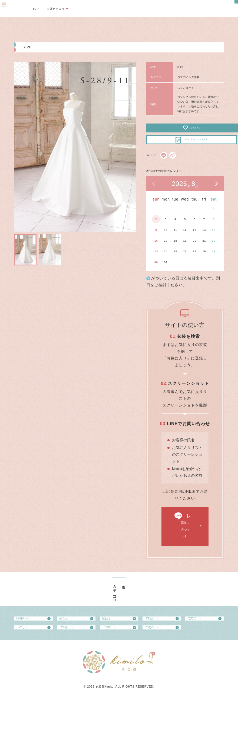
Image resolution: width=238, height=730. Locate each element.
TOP (35, 8)
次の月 (216, 193)
